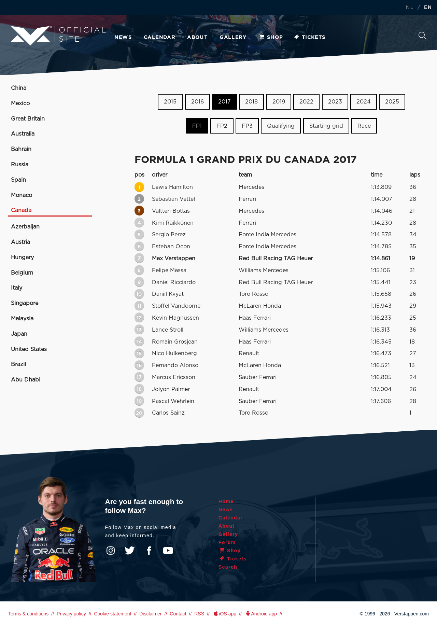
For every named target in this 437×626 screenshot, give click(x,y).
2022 (306, 102)
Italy (16, 288)
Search (422, 35)
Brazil (18, 364)
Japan (19, 334)
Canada (21, 210)
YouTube (168, 550)
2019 (278, 102)
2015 (170, 102)
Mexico (20, 103)
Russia (19, 164)
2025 (392, 102)
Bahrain (21, 149)
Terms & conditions (28, 613)
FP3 (247, 126)
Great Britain (28, 119)
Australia (22, 134)
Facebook (148, 550)
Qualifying (281, 126)
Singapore (24, 303)
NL (409, 7)
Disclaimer (150, 613)
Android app (260, 613)
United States (29, 349)
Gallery (233, 37)
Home (226, 501)
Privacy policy (71, 613)
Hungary (22, 257)
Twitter (129, 550)
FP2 (221, 126)
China (18, 88)
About (197, 37)
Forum (227, 542)
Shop (270, 37)
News (123, 37)
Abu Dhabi (25, 379)
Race (364, 126)
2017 (224, 102)
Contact (178, 613)
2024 (363, 102)
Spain (18, 180)
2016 (197, 102)
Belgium (22, 273)
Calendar (159, 37)
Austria (20, 242)
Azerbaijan (25, 226)
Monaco (21, 195)
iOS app (224, 613)
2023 (335, 102)
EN (428, 7)
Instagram (110, 550)
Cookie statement (112, 613)
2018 (251, 102)
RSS (199, 613)
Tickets (309, 37)
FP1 (197, 126)
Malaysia (22, 318)
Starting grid (326, 126)
